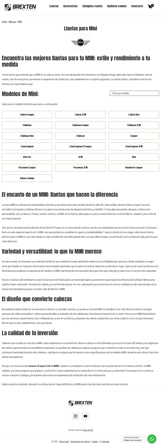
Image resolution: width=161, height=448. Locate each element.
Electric (27, 157)
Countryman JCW (134, 146)
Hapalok (105, 441)
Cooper (134, 136)
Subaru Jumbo (27, 178)
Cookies (95, 441)
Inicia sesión (88, 430)
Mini (20, 21)
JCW (80, 157)
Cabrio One (133, 114)
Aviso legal (64, 441)
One (134, 157)
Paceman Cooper (27, 167)
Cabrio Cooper (27, 114)
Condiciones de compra (80, 441)
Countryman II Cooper (80, 146)
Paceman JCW (80, 167)
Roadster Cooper (134, 167)
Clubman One (27, 136)
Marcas (12, 21)
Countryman (27, 146)
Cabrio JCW (80, 114)
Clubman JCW (134, 125)
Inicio (4, 21)
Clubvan (80, 136)
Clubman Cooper (80, 125)
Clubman (27, 125)
